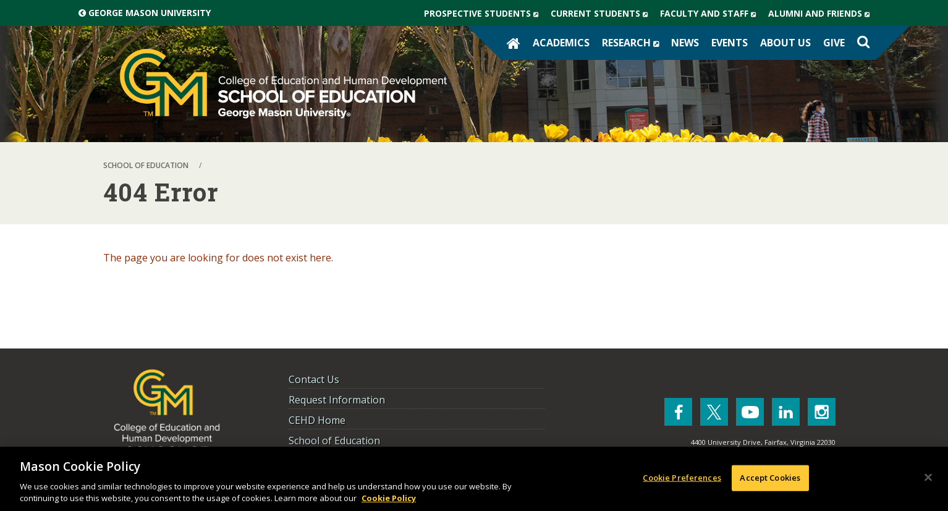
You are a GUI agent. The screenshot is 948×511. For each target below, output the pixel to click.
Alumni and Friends (822, 13)
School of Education (334, 440)
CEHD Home (317, 420)
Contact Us (314, 379)
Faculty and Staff (711, 13)
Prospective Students (484, 13)
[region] (474, 479)
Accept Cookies (770, 477)
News (685, 42)
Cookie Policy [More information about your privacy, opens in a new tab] (389, 498)
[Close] (928, 477)
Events (729, 42)
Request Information (337, 400)
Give (834, 42)
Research (633, 43)
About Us (785, 42)
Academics (561, 42)
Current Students (602, 13)
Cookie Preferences (682, 477)
